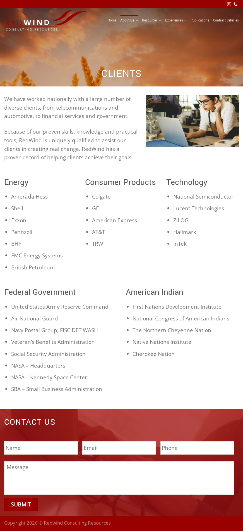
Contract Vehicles (226, 20)
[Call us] (235, 4)
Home (112, 20)
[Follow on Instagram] (229, 4)
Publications (200, 20)
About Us (129, 20)
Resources (151, 20)
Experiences (176, 20)
